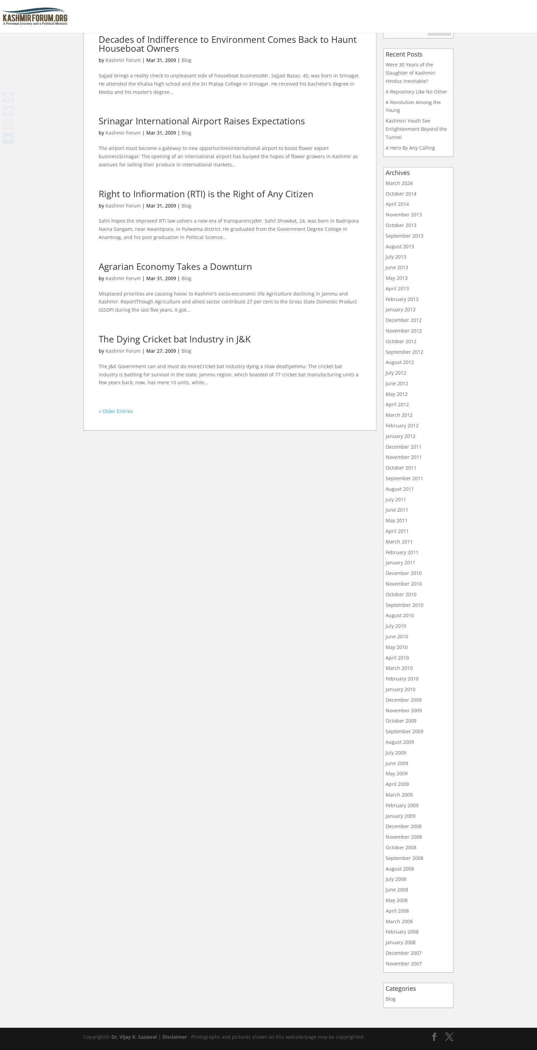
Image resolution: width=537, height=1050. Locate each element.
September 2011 (404, 478)
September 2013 (404, 236)
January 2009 (400, 816)
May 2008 (397, 900)
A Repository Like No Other (416, 91)
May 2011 (397, 520)
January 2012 (400, 436)
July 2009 (396, 752)
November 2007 (404, 963)
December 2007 (404, 953)
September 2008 (404, 858)
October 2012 (401, 341)
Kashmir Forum (123, 60)
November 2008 (404, 837)
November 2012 (404, 330)
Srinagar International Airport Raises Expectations (202, 121)
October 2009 (401, 720)
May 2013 (397, 278)
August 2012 (400, 362)
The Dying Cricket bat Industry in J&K (175, 339)
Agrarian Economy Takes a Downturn (175, 266)
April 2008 (397, 911)
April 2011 (397, 531)
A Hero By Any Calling (410, 148)
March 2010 (399, 668)
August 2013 (400, 246)
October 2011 (401, 467)
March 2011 (399, 541)
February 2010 (402, 678)
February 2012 (402, 425)
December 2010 (404, 573)
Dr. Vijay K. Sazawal (134, 1037)
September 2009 (404, 731)
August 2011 (400, 489)
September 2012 (404, 352)
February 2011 (402, 552)
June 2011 (397, 510)
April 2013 (397, 288)
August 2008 (400, 868)
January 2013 (400, 309)
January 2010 (400, 689)
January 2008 (400, 942)
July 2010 (396, 626)
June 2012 (397, 383)
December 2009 (404, 700)
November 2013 (404, 214)
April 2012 (397, 404)
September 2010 (404, 605)
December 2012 (404, 320)
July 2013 (396, 256)
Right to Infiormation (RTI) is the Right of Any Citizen (206, 194)
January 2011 (400, 562)
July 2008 (396, 879)
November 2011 (404, 457)
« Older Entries (116, 411)
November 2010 (404, 583)
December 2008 (404, 826)
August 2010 (400, 615)
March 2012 (399, 415)
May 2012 (397, 394)
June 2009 (397, 763)
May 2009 (397, 773)
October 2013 (401, 225)
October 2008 (401, 847)
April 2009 (397, 784)
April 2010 (397, 657)
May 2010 (397, 647)
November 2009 (404, 710)
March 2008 (399, 921)
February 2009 (402, 805)
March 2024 (399, 183)
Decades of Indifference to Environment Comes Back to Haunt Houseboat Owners (228, 43)
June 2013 (397, 267)
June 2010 (397, 636)
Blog (186, 60)
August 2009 (400, 742)
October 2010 (401, 594)
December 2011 (404, 446)
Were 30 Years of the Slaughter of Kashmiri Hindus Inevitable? (411, 72)
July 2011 (396, 499)
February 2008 (402, 931)
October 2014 (401, 193)
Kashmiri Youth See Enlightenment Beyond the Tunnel (416, 128)
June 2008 (397, 889)
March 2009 (399, 794)
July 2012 (396, 373)
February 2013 (402, 299)
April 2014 (397, 204)
